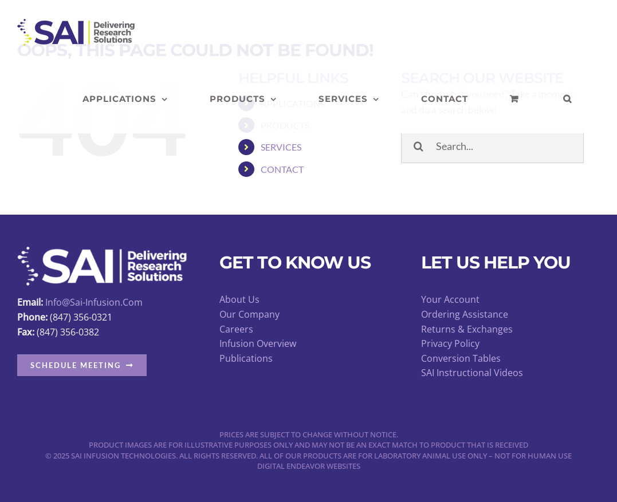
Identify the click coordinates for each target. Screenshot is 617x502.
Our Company (249, 314)
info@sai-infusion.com (94, 302)
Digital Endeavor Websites (308, 466)
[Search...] (492, 146)
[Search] (418, 146)
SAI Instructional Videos (472, 372)
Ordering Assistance (464, 314)
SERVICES (281, 146)
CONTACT (282, 169)
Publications (246, 358)
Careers (236, 329)
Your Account (450, 299)
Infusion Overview (257, 343)
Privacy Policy (450, 343)
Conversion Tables (461, 358)
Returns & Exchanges (467, 329)
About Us (239, 299)
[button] (567, 98)
